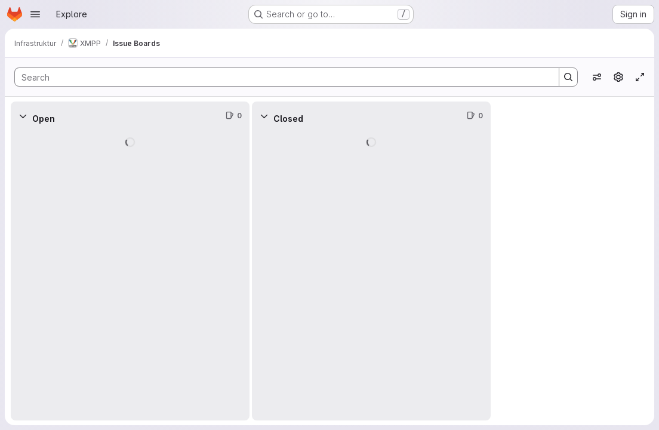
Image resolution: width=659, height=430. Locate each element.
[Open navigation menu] (35, 14)
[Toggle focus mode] (639, 77)
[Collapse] (23, 116)
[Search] (280, 77)
